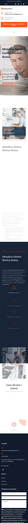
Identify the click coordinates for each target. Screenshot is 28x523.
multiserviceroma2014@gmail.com (10, 450)
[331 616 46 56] (2, 453)
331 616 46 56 (7, 19)
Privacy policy (5, 466)
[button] (14, 32)
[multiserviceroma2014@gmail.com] (2, 447)
